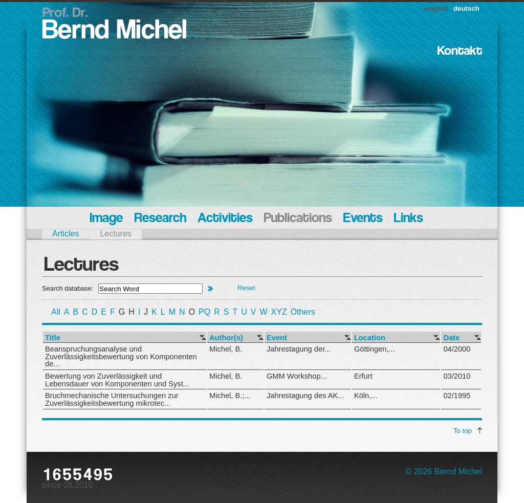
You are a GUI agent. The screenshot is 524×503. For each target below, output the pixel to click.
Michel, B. (225, 349)
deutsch (466, 8)
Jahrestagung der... (299, 349)
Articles (65, 233)
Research (160, 219)
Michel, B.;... (230, 395)
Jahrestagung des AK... (305, 395)
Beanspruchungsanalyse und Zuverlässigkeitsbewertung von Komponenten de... (121, 356)
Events (363, 219)
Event (277, 338)
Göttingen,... (374, 349)
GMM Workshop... (297, 376)
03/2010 (456, 376)
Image (106, 219)
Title (52, 338)
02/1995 (456, 395)
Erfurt (363, 376)
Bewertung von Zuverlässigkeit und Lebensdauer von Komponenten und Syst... (117, 380)
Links (408, 219)
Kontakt (460, 51)
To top (462, 430)
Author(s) (226, 338)
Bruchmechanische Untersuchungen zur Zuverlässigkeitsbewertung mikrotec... (112, 399)
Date (451, 338)
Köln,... (366, 395)
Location (369, 338)
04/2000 (456, 349)
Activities (225, 219)
